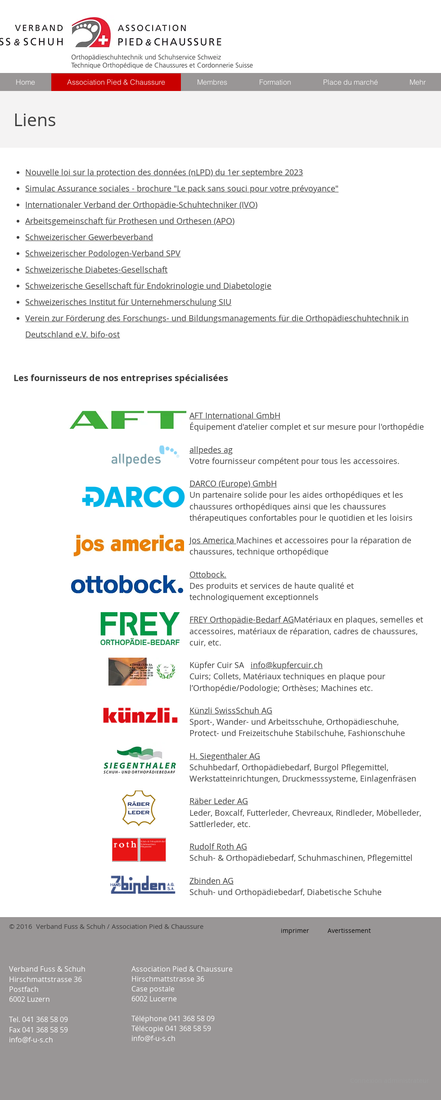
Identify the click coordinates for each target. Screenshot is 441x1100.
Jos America (212, 540)
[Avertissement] (349, 931)
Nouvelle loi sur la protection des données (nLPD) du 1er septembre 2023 (164, 172)
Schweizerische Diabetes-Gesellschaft (96, 269)
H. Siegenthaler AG (224, 755)
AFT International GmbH (234, 415)
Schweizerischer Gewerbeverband (89, 237)
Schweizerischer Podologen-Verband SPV (102, 253)
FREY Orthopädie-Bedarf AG (241, 619)
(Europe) (235, 483)
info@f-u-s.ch (31, 1040)
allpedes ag (211, 449)
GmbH (264, 483)
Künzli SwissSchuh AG (230, 710)
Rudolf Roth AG (218, 846)
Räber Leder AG (218, 800)
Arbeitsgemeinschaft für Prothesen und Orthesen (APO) (129, 220)
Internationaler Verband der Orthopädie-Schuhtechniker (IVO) (141, 204)
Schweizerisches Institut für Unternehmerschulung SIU (128, 301)
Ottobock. (207, 574)
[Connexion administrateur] (389, 1080)
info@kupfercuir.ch (287, 664)
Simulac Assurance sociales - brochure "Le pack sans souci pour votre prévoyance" (181, 188)
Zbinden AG (211, 880)
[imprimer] (295, 931)
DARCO (204, 483)
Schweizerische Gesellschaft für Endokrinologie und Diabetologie (148, 285)
